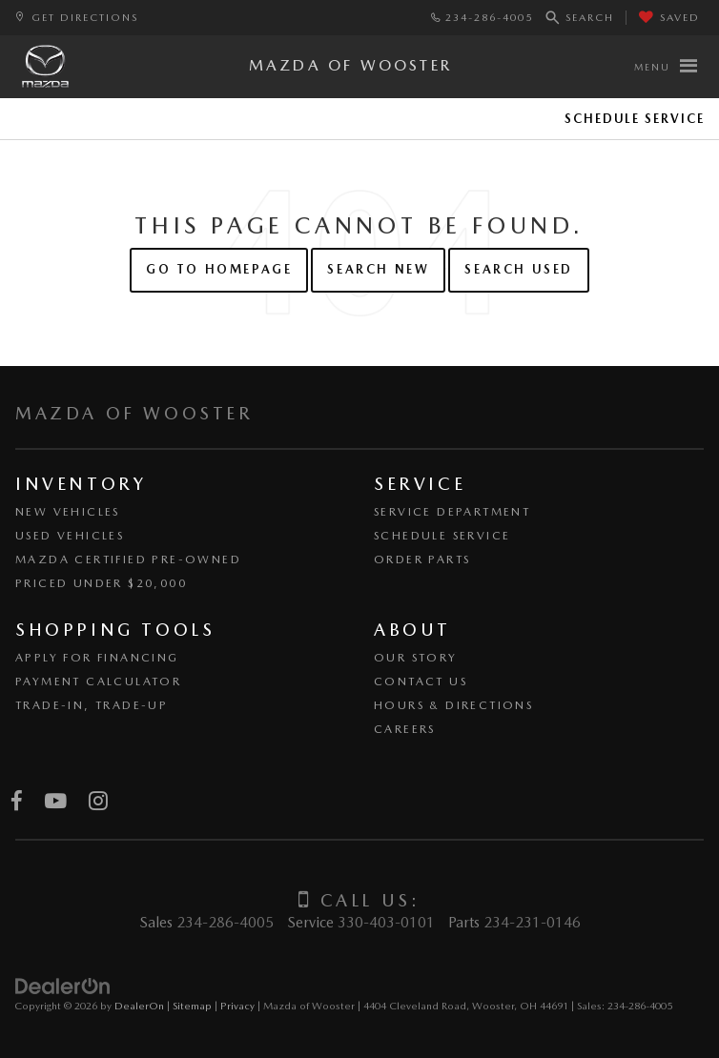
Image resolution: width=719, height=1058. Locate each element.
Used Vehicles (69, 535)
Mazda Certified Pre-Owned (128, 559)
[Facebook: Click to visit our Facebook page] (16, 802)
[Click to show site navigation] (665, 66)
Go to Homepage (219, 269)
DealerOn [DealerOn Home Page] (139, 1005)
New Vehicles (67, 512)
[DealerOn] (63, 986)
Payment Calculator (98, 681)
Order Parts (422, 559)
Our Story (416, 657)
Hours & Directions (453, 705)
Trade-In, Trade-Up (91, 705)
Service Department (452, 512)
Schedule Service (635, 119)
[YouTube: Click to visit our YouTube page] (56, 802)
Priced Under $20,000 (101, 583)
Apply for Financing (97, 657)
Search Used (518, 269)
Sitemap (192, 1005)
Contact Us (420, 681)
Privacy (237, 1005)
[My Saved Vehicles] (669, 17)
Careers (405, 729)
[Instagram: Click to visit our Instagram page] (98, 802)
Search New (378, 269)
